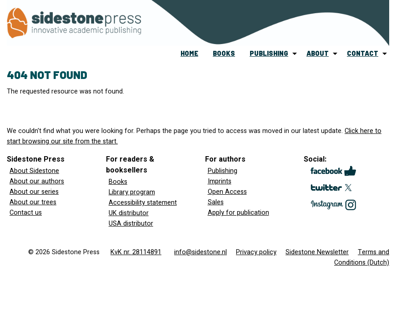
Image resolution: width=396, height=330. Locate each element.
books (224, 53)
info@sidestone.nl (200, 252)
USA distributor (131, 223)
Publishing (222, 171)
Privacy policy (256, 252)
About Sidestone (34, 171)
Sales (216, 202)
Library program (132, 192)
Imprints (219, 181)
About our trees (33, 202)
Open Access (227, 192)
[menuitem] (189, 53)
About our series (34, 192)
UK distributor (129, 213)
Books (118, 182)
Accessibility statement (143, 202)
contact (362, 53)
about (317, 53)
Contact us (26, 212)
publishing (269, 53)
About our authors (37, 181)
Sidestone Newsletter (317, 252)
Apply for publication (238, 212)
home (189, 53)
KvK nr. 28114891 (135, 252)
